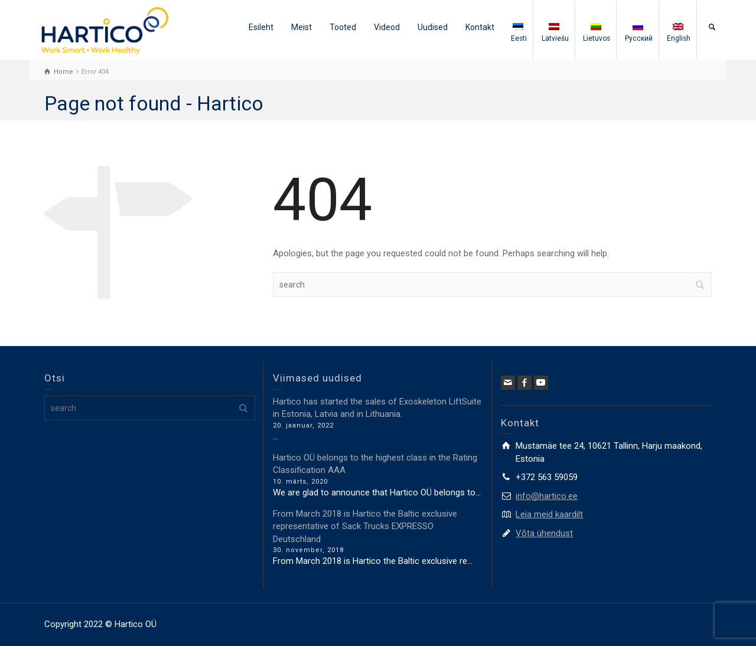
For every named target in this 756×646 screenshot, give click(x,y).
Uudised (433, 27)
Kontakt (479, 27)
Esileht (261, 27)
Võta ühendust (544, 533)
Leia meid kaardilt (549, 514)
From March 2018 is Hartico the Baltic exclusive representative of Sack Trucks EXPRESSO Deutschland (365, 526)
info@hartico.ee (547, 496)
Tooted (343, 27)
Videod (387, 27)
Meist (301, 27)
